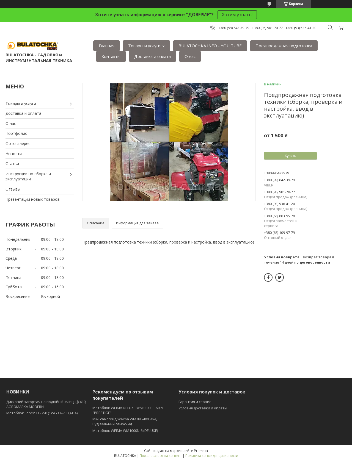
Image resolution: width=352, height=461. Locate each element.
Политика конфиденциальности (211, 455)
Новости (14, 153)
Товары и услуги (144, 45)
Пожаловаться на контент (161, 455)
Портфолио (17, 133)
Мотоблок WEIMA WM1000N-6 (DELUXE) (125, 430)
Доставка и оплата (152, 56)
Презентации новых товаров (33, 199)
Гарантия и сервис (194, 401)
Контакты (110, 56)
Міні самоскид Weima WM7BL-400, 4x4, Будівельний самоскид (124, 421)
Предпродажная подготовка (283, 45)
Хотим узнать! (237, 15)
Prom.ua (201, 450)
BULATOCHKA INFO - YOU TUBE (210, 45)
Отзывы (13, 189)
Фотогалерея (18, 143)
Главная (106, 45)
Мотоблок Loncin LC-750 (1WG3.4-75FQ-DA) (42, 412)
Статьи (12, 163)
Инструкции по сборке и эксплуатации (28, 176)
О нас (190, 56)
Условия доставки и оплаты (202, 408)
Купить (290, 156)
